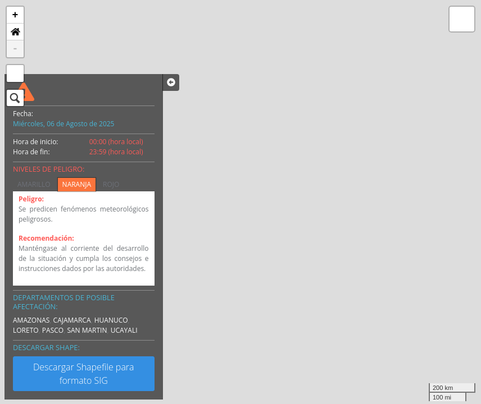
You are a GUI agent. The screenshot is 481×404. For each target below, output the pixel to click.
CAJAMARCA (72, 320)
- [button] (15, 49)
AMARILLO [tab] (34, 184)
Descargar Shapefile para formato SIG (83, 374)
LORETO (26, 330)
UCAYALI (124, 330)
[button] (15, 32)
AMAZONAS (31, 320)
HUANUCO (111, 320)
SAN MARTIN (87, 330)
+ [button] (15, 15)
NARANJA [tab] (76, 184)
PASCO (52, 330)
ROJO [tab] (111, 184)
